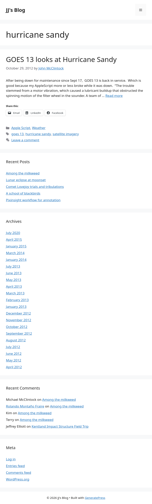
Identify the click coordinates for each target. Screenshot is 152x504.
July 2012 (13, 347)
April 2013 (14, 286)
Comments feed (18, 472)
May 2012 (13, 360)
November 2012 (18, 320)
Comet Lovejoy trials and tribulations (35, 186)
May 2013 (13, 279)
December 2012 (18, 313)
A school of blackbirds (23, 193)
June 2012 (14, 353)
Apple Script (20, 128)
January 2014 (16, 259)
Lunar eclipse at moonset (26, 180)
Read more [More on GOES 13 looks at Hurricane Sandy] (114, 95)
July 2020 (13, 232)
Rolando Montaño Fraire (25, 406)
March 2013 (15, 293)
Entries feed (15, 466)
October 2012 (16, 326)
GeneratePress (95, 498)
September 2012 (19, 333)
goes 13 (17, 134)
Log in (11, 459)
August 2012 (16, 340)
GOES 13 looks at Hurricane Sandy (61, 59)
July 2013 (13, 266)
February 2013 (17, 300)
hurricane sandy (38, 134)
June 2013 (14, 273)
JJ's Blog (15, 10)
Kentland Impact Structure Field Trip (60, 426)
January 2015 (16, 246)
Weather (39, 128)
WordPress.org (17, 479)
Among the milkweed (23, 173)
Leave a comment (25, 140)
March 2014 (15, 253)
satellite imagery (66, 134)
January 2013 (16, 306)
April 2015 (14, 239)
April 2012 (14, 367)
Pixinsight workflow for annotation (33, 200)
